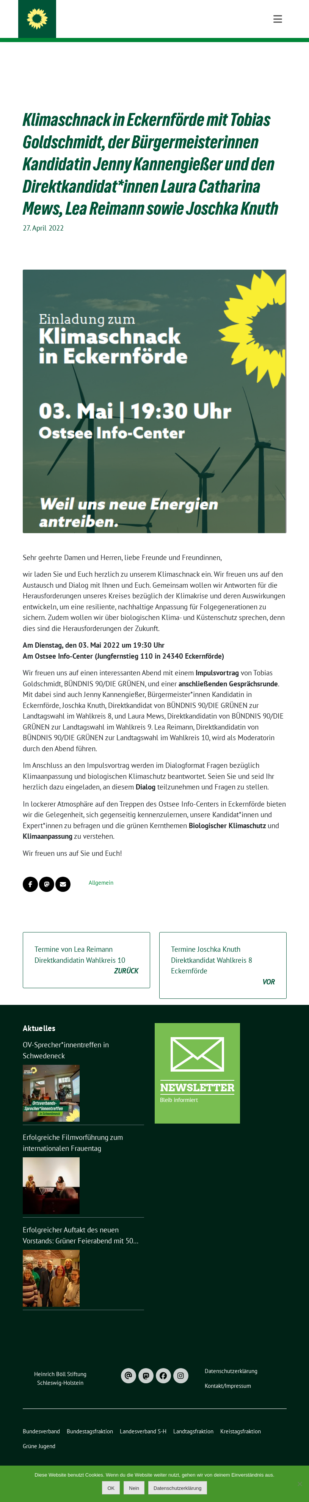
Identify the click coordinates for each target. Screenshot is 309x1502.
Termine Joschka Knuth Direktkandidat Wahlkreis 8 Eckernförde (223, 954)
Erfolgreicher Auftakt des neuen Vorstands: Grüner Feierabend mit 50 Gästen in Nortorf (78, 1223)
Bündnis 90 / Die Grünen (91, 26)
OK (111, 1488)
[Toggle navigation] (278, 54)
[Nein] (299, 1484)
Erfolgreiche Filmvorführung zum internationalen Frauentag (73, 1131)
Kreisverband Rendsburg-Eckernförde (130, 16)
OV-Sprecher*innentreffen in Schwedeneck (66, 1038)
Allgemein (101, 870)
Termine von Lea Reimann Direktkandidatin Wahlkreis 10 (86, 949)
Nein (134, 1488)
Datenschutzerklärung (177, 1488)
